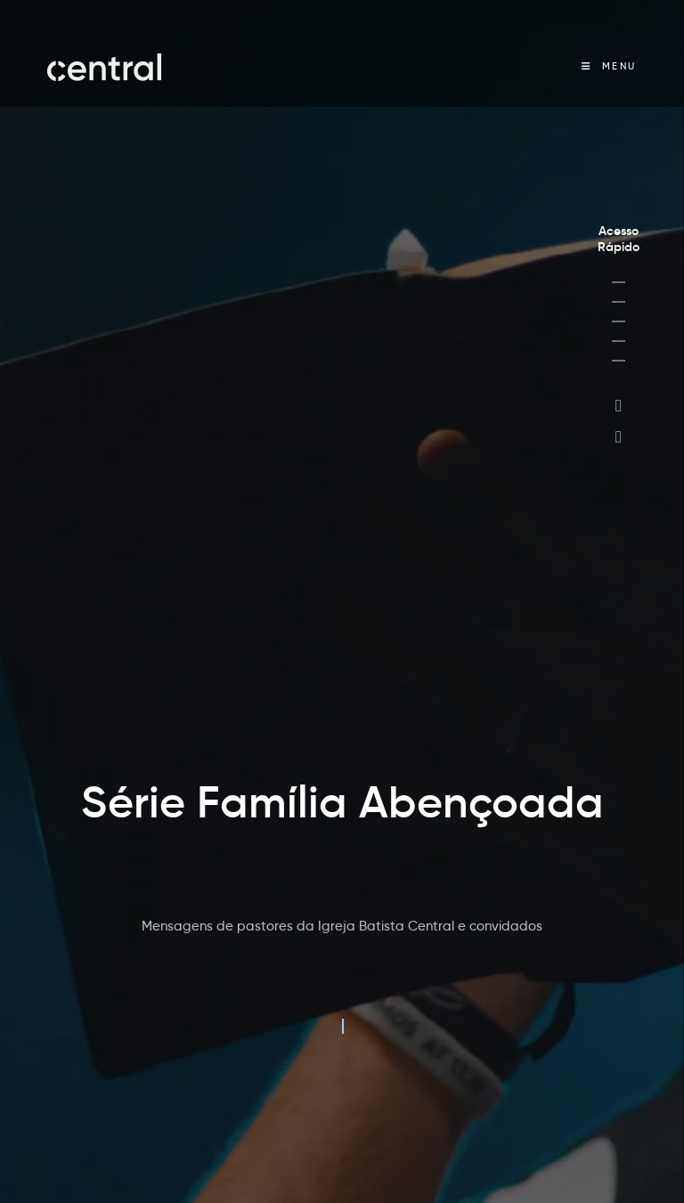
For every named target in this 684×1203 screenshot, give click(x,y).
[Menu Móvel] (609, 66)
